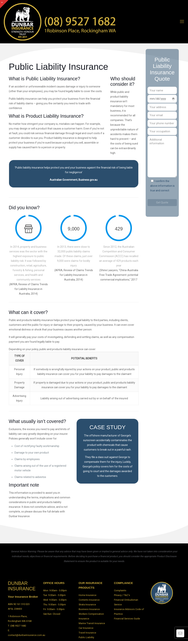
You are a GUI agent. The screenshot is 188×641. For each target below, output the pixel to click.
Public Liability (86, 637)
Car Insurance (86, 628)
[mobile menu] (182, 21)
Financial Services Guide (127, 618)
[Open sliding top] (4, 4)
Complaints (120, 590)
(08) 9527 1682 (18, 625)
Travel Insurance (87, 632)
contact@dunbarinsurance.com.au (26, 635)
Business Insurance (89, 609)
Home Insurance (87, 595)
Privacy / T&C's (122, 595)
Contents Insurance (89, 599)
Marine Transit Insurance (92, 623)
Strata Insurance (87, 604)
